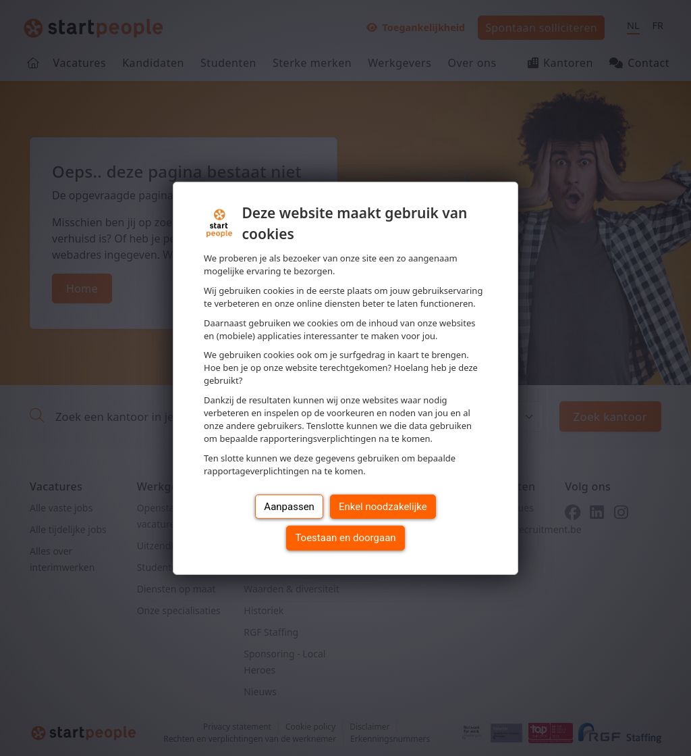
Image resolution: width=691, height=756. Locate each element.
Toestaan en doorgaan (345, 538)
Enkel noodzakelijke (383, 507)
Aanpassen (289, 507)
